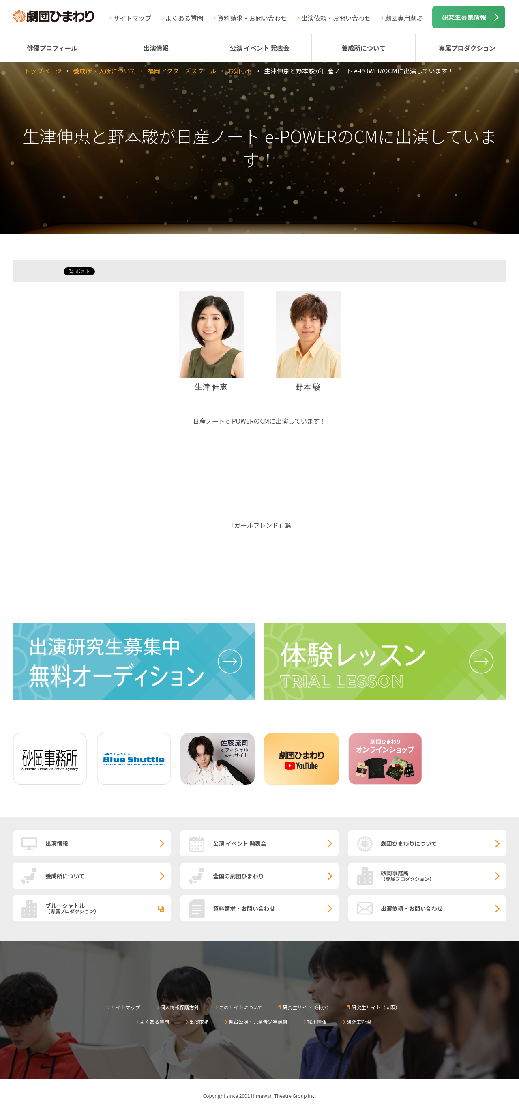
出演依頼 (199, 1021)
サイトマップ (132, 17)
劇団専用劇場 (404, 17)
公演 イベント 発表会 (260, 47)
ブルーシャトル (108, 907)
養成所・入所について (104, 70)
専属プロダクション (467, 47)
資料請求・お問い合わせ (252, 17)
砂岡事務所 (443, 875)
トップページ (43, 70)
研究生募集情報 (464, 17)
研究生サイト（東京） (307, 1007)
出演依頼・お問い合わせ (336, 17)
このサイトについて (241, 1007)
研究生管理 (359, 1021)
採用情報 (316, 1021)
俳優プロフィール (52, 47)
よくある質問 (184, 17)
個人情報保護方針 (179, 1007)
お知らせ (240, 70)
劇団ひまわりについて (409, 843)
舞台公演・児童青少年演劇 (258, 1021)
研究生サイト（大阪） (376, 1007)
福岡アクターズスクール (182, 70)
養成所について (363, 47)
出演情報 (155, 47)
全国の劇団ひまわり (238, 876)
